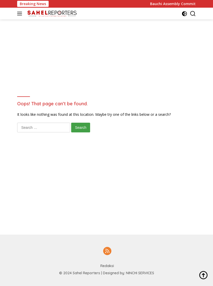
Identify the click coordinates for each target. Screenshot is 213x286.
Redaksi (107, 266)
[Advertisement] (110, 30)
